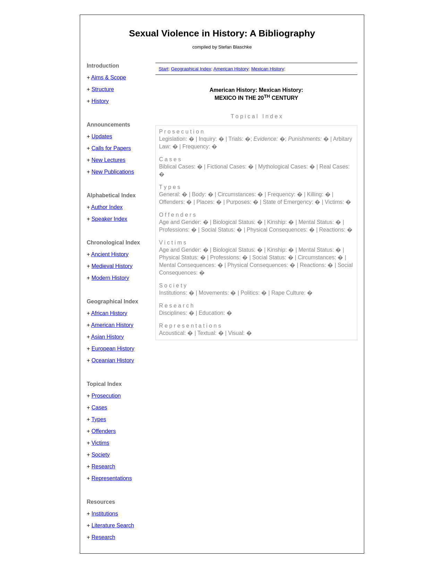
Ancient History (110, 254)
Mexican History (267, 68)
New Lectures (109, 160)
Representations (112, 478)
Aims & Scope (108, 77)
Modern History (110, 278)
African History (109, 313)
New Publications (113, 172)
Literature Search (113, 525)
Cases (99, 407)
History (100, 101)
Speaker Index (109, 219)
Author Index (107, 207)
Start (163, 68)
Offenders (104, 431)
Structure (103, 89)
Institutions (105, 514)
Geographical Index (191, 68)
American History (112, 325)
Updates (102, 136)
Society (101, 455)
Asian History (107, 337)
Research (103, 466)
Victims (100, 443)
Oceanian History (113, 360)
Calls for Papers (111, 148)
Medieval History (112, 266)
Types (98, 419)
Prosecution (106, 396)
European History (113, 349)
